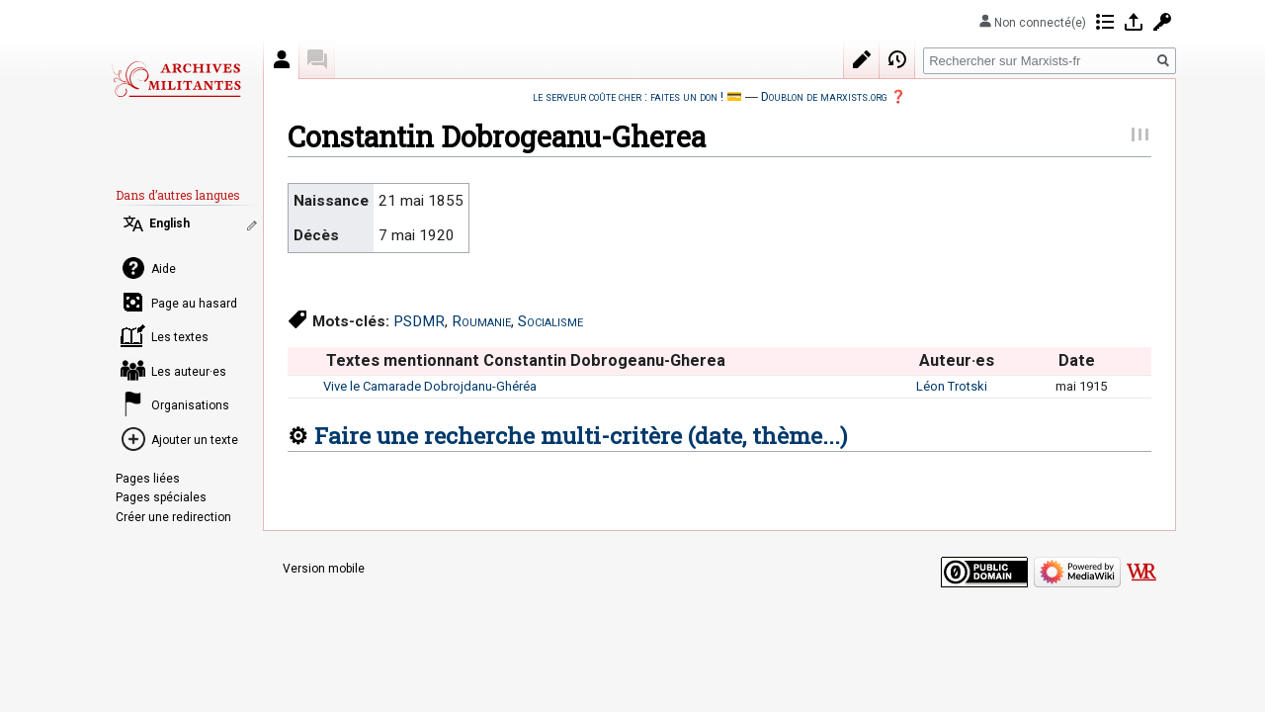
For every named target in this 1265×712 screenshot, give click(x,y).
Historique (897, 59)
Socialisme (550, 321)
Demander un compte (1162, 22)
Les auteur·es (188, 372)
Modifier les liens (254, 225)
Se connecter (1133, 22)
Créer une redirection (173, 517)
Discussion (317, 59)
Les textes (180, 337)
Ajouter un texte (194, 440)
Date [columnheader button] (1076, 360)
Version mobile (324, 569)
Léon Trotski (951, 386)
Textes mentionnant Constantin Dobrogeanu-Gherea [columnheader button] (525, 360)
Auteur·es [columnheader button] (956, 360)
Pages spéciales (161, 497)
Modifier (862, 59)
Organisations (190, 405)
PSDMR (419, 321)
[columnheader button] (305, 361)
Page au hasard (194, 304)
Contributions (1105, 22)
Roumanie (481, 321)
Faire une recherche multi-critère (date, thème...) (580, 435)
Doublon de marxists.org (824, 96)
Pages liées (148, 479)
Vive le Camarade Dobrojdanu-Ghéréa (430, 386)
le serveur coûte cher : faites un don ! (628, 96)
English (169, 223)
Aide (163, 269)
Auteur (281, 59)
